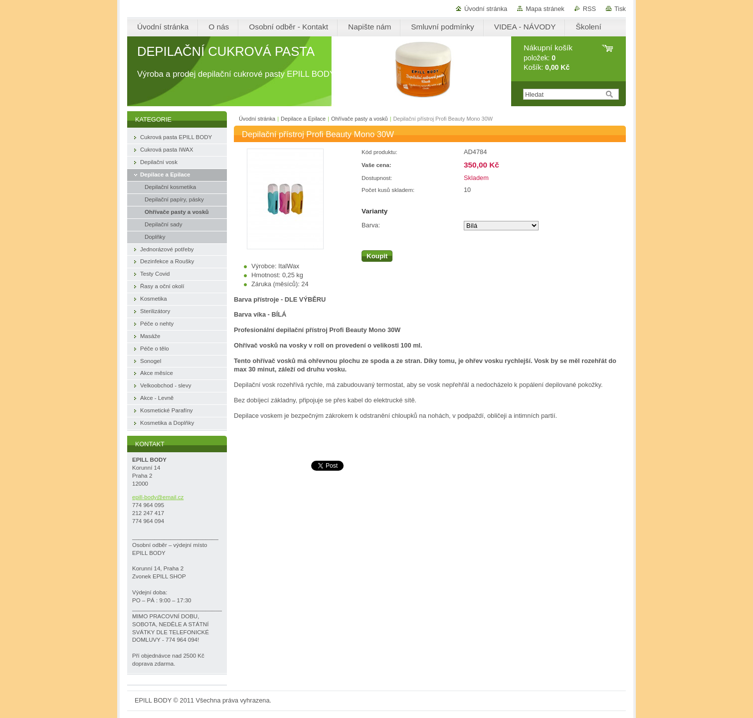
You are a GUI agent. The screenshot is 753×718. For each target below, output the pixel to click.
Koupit (377, 256)
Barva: (371, 225)
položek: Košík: (548, 57)
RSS (589, 8)
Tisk (620, 8)
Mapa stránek (545, 8)
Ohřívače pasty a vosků (359, 119)
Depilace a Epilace (303, 119)
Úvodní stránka (485, 8)
